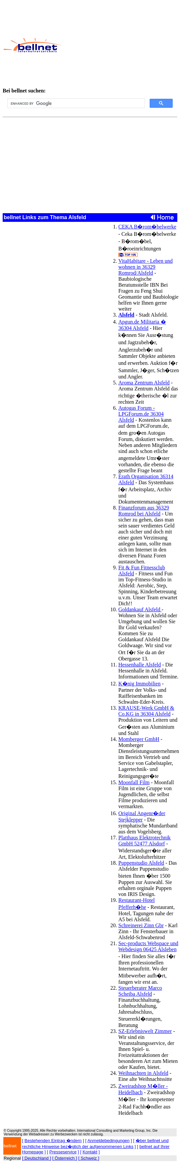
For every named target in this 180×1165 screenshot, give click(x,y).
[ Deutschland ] (36, 1158)
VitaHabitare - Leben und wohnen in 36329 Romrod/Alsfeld (145, 267)
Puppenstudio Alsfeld (141, 863)
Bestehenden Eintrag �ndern (53, 1140)
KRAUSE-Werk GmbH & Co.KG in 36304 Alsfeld (146, 711)
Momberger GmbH (138, 739)
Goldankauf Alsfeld (140, 609)
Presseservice (63, 1151)
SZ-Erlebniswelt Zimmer (145, 1031)
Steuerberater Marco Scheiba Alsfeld (140, 991)
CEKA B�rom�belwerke (147, 226)
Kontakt (90, 1151)
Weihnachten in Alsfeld (143, 1073)
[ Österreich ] (64, 1158)
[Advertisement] (118, 45)
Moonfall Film (134, 782)
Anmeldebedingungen (108, 1140)
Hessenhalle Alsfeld (139, 664)
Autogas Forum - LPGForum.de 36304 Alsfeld (141, 414)
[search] (75, 103)
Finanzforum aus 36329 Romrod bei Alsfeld (143, 510)
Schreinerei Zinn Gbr (141, 925)
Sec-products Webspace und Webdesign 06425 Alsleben (148, 946)
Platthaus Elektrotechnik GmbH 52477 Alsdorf (144, 840)
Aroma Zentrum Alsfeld (144, 382)
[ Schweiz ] (88, 1158)
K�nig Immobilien (139, 683)
